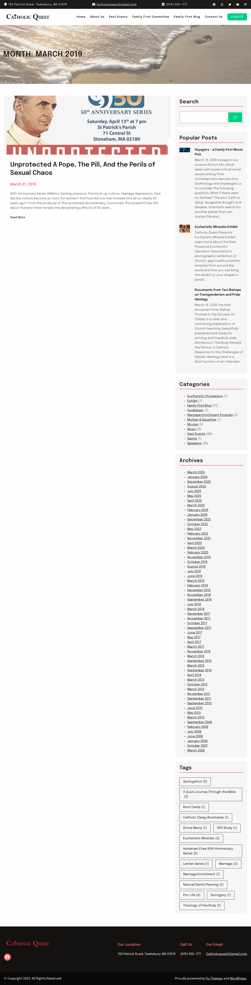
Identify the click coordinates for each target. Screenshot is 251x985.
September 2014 (199, 670)
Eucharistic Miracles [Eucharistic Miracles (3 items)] (201, 838)
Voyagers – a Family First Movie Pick (219, 152)
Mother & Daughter (201, 419)
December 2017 (198, 614)
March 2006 (196, 750)
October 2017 (197, 623)
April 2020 (194, 543)
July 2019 (194, 571)
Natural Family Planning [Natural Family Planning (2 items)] (203, 884)
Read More (17, 217)
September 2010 (199, 703)
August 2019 (196, 566)
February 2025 (197, 510)
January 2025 (197, 515)
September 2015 (199, 661)
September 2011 (199, 698)
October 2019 (197, 562)
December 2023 (199, 519)
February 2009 (197, 727)
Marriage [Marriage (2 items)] (228, 864)
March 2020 (196, 548)
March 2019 (195, 581)
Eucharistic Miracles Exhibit (216, 227)
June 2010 (194, 708)
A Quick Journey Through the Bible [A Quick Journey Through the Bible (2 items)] (209, 794)
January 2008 (197, 741)
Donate (237, 17)
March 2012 (195, 689)
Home (81, 17)
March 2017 (195, 647)
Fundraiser (195, 410)
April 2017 (194, 642)
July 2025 (194, 491)
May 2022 (194, 529)
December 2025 (199, 482)
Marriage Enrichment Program (210, 415)
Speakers (194, 443)
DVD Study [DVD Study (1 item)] (227, 828)
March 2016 (195, 656)
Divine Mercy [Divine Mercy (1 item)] (195, 828)
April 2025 (194, 500)
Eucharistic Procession (205, 396)
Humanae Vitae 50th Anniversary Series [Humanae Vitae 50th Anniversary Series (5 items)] (208, 851)
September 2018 (199, 599)
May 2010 (194, 713)
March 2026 (196, 472)
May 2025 (194, 496)
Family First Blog (199, 405)
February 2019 (197, 585)
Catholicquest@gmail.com (117, 4)
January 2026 (197, 477)
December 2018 (199, 590)
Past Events (196, 434)
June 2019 (194, 576)
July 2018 (194, 604)
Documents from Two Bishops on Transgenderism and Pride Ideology (218, 294)
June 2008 (195, 736)
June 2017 (194, 632)
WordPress (238, 978)
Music (191, 429)
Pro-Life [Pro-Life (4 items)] (191, 895)
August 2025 (196, 486)
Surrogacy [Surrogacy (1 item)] (221, 895)
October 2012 (197, 684)
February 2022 (197, 533)
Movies (192, 424)
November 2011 (198, 694)
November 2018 (199, 595)
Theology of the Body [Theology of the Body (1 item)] (202, 905)
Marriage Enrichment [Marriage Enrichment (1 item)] (201, 874)
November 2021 (199, 538)
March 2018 (196, 609)
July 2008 (194, 731)
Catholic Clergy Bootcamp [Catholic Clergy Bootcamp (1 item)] (205, 817)
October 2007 (197, 746)
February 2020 (197, 552)
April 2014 (194, 675)
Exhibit (192, 401)
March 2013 (195, 680)
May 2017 (194, 637)
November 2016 (199, 651)
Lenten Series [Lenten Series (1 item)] (196, 864)
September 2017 (199, 628)
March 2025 (196, 505)
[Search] (235, 117)
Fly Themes (214, 978)
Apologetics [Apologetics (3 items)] (195, 781)
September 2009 (199, 722)
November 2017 (198, 618)
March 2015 (195, 665)
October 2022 (197, 524)
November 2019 (199, 557)
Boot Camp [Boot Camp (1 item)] (194, 807)
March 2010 (195, 717)
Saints (192, 438)
